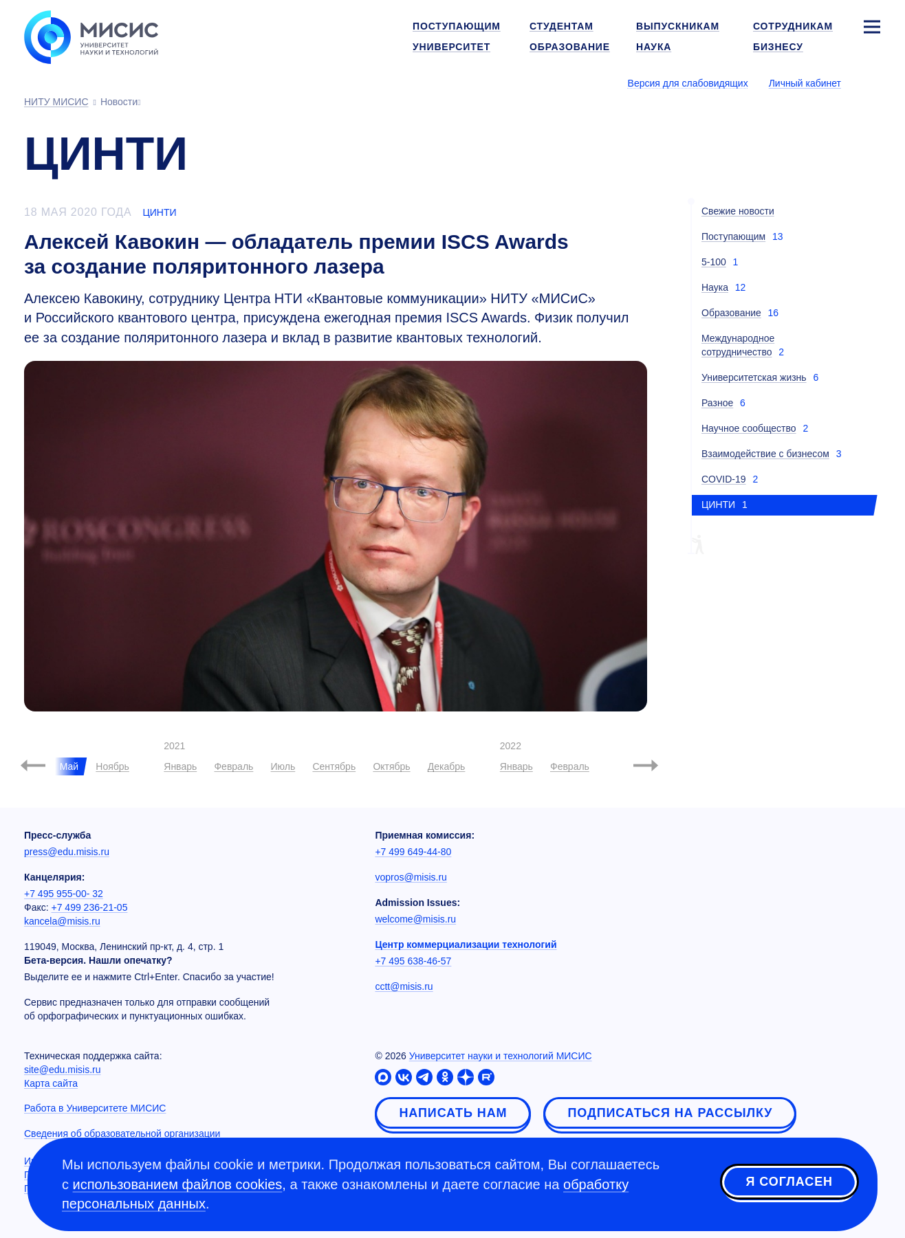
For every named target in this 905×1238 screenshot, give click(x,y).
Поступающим (733, 236)
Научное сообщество (748, 428)
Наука (714, 287)
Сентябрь (334, 766)
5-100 (713, 261)
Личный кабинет (805, 83)
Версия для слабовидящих (688, 83)
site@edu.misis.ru (62, 1069)
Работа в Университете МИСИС (95, 1108)
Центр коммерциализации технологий (465, 944)
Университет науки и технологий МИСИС (500, 1055)
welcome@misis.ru (415, 919)
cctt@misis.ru (404, 986)
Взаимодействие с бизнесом (765, 453)
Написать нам (453, 1113)
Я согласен (789, 1182)
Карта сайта (51, 1083)
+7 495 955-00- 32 (63, 893)
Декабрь (447, 766)
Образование (731, 312)
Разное (717, 402)
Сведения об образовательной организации (122, 1133)
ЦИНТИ (159, 212)
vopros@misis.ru (410, 877)
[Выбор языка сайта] (871, 82)
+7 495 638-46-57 (413, 960)
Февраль (233, 766)
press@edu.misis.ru (66, 851)
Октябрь (391, 766)
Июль (283, 766)
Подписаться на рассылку (669, 1113)
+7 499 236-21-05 (90, 907)
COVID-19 (723, 479)
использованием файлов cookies (178, 1184)
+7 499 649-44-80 (413, 851)
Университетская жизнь (754, 377)
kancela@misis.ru (62, 921)
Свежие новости (737, 211)
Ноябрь (112, 766)
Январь (180, 766)
